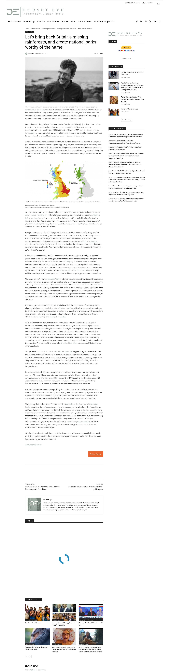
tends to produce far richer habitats (51, 317)
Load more (126, 120)
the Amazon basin (82, 107)
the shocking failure (69, 343)
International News (31, 620)
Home (27, 29)
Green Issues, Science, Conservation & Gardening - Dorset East (90, 619)
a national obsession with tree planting (57, 308)
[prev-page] (26, 656)
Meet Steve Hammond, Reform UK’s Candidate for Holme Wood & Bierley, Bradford (64, 649)
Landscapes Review (53, 279)
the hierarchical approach (62, 352)
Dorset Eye (33, 53)
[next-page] (30, 656)
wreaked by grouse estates (75, 267)
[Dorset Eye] (35, 12)
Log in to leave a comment (35, 670)
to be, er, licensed (88, 424)
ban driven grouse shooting (78, 421)
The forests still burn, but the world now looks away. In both (50, 107)
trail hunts (72, 410)
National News (35, 29)
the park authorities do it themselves (75, 270)
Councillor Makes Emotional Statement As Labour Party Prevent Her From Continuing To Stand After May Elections (127, 179)
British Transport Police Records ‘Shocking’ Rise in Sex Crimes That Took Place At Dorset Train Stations (125, 164)
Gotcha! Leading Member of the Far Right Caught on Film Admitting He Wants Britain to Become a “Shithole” (90, 649)
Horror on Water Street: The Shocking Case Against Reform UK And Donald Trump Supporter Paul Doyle (126, 155)
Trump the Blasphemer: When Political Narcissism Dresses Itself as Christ (132, 99)
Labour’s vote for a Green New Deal (47, 378)
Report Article (95, 454)
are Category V (69, 262)
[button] (160, 22)
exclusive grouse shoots (90, 410)
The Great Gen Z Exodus (33, 623)
